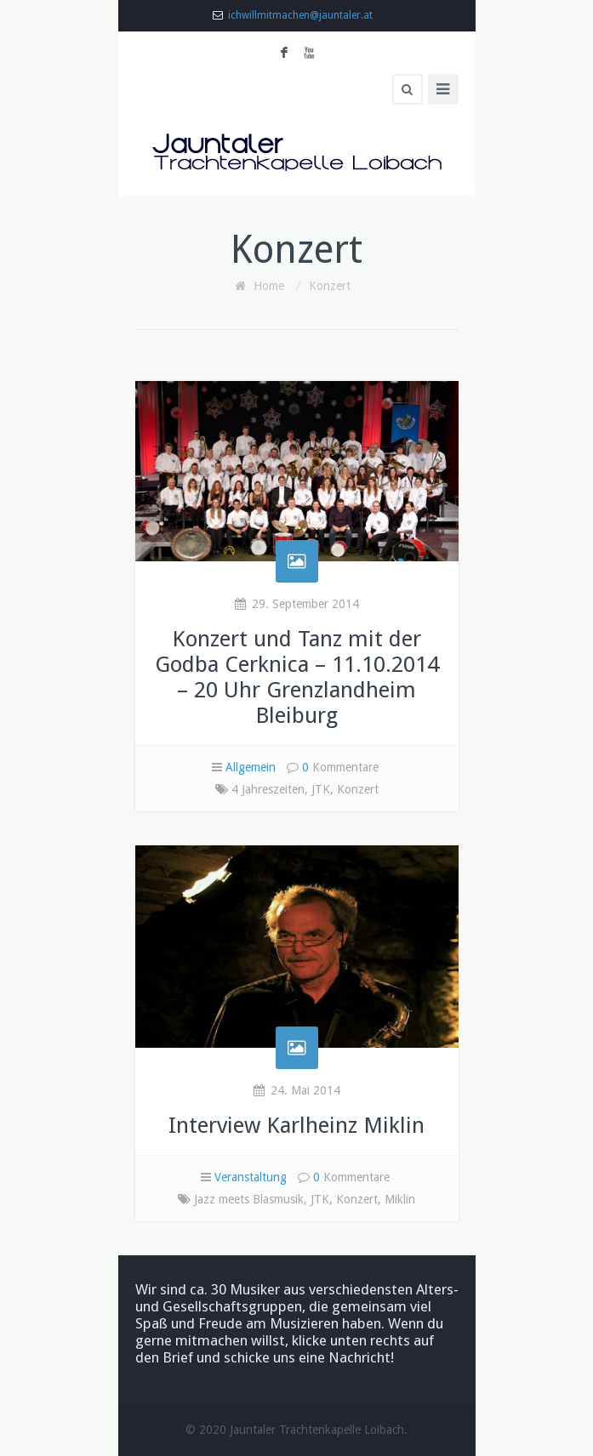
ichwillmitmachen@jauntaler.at (300, 15)
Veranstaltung (250, 1177)
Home (269, 286)
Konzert (330, 286)
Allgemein (250, 767)
